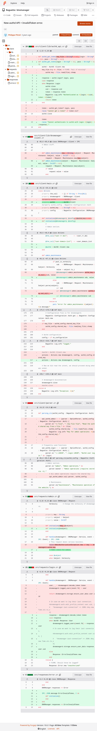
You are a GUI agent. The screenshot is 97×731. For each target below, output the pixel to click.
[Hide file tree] (3, 41)
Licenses (51, 728)
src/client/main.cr (45, 184)
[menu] (92, 41)
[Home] (4, 3)
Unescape (78, 46)
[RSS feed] (47, 10)
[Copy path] (66, 46)
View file (89, 46)
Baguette (10, 10)
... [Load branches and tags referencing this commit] (5, 29)
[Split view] (85, 41)
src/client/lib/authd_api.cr (50, 47)
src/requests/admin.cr (45, 497)
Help (23, 3)
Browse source (85, 23)
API (57, 728)
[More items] (93, 15)
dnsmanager (23, 10)
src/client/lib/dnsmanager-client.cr (48, 137)
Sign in (90, 3)
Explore (14, 3)
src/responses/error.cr (46, 675)
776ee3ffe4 (65, 35)
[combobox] (79, 41)
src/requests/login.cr (46, 567)
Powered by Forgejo (28, 725)
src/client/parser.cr (45, 403)
